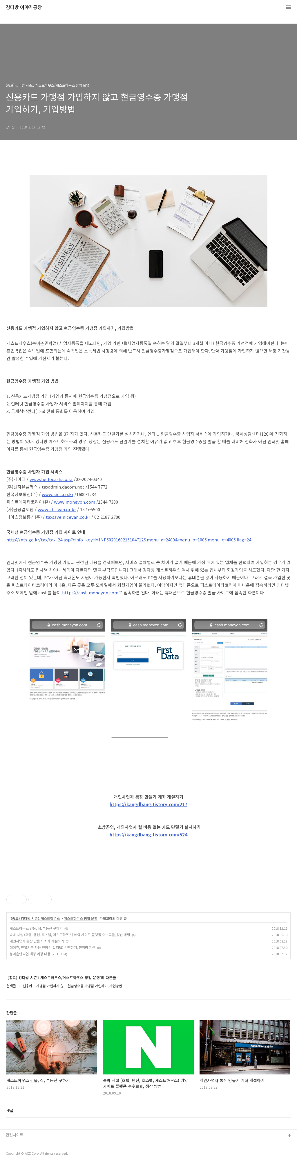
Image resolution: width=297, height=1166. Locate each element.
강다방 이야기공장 (24, 7)
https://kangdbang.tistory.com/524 (148, 834)
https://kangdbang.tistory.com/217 (148, 804)
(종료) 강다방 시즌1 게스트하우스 (35, 918)
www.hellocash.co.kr (51, 479)
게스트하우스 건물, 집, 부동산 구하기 (36, 928)
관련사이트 (14, 1135)
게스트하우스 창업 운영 (80, 918)
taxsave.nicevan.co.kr (68, 517)
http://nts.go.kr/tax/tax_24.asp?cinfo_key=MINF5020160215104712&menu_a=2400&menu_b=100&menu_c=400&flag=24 (128, 539)
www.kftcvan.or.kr (57, 509)
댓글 (9, 1110)
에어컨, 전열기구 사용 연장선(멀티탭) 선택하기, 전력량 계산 (52, 947)
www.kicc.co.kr (57, 494)
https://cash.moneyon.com (90, 592)
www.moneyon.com (74, 502)
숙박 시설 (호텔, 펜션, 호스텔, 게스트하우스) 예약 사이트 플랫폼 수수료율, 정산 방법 (70, 934)
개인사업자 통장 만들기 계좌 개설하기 (37, 940)
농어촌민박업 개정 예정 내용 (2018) (36, 953)
